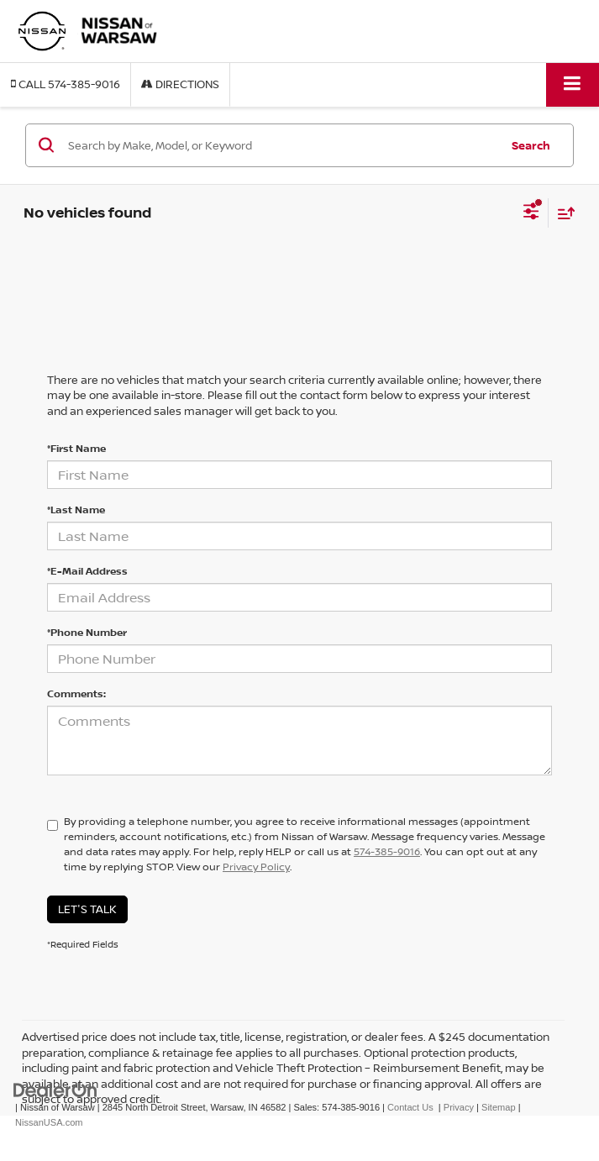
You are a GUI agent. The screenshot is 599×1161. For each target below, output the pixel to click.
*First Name (76, 448)
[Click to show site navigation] (572, 84)
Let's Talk (87, 909)
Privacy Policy (256, 866)
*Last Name (76, 509)
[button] (65, 84)
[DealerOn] (55, 1089)
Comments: (76, 693)
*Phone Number (87, 632)
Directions (180, 84)
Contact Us (410, 1107)
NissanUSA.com (48, 1122)
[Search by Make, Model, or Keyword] (281, 145)
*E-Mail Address (87, 571)
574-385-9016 (387, 851)
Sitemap (498, 1107)
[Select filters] (531, 213)
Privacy (459, 1107)
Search (531, 145)
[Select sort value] (562, 213)
